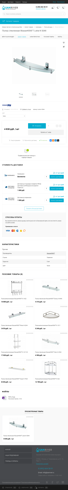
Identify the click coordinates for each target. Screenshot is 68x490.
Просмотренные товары (34, 411)
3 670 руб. (17, 330)
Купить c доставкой (56, 177)
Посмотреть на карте (42, 464)
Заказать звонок (41, 9)
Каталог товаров (10, 21)
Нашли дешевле (14, 140)
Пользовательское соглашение (11, 482)
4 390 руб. (51, 356)
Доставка (10, 2)
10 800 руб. (17, 303)
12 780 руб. (51, 383)
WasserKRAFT (51, 253)
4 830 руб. (8, 439)
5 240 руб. (51, 330)
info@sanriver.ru (48, 473)
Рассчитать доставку (30, 140)
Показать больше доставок (34, 208)
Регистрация (61, 2)
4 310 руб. (51, 303)
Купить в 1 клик (46, 132)
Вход (54, 2)
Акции (4, 2)
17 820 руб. (17, 356)
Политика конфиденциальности (30, 482)
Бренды (25, 2)
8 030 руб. (17, 383)
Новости (17, 2)
